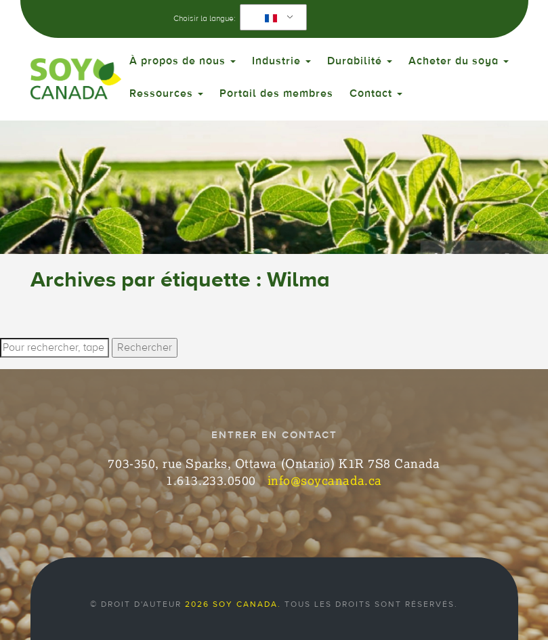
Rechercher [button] (144, 347)
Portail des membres (276, 93)
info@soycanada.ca (325, 480)
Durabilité (359, 61)
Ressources (166, 93)
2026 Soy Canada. (233, 604)
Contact (376, 93)
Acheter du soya (458, 61)
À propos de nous (182, 61)
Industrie (281, 61)
